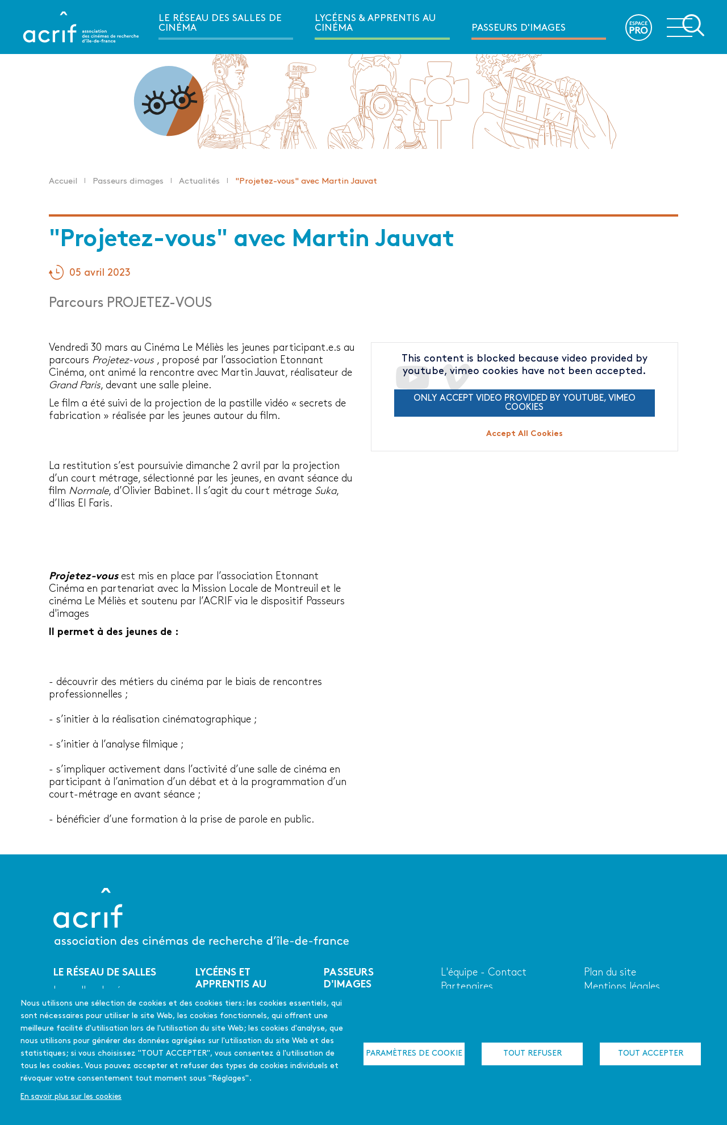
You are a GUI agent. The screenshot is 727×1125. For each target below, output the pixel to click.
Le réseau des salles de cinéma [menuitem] (220, 23)
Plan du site (610, 973)
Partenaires (467, 987)
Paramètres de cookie (414, 1053)
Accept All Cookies (524, 434)
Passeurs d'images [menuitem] (518, 28)
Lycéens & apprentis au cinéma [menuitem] (375, 23)
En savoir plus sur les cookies (71, 1097)
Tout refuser (532, 1053)
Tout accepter (650, 1053)
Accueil (63, 181)
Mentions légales (622, 987)
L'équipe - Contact (484, 973)
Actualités (199, 181)
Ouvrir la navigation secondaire (685, 26)
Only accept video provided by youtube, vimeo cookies (524, 403)
